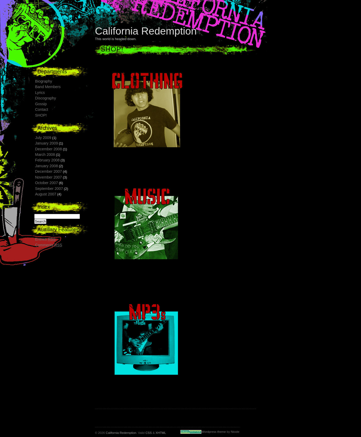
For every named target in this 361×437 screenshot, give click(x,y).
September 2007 (49, 188)
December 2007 (48, 171)
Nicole (235, 431)
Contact (41, 109)
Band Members (48, 87)
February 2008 (47, 160)
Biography (43, 81)
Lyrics (40, 92)
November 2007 (48, 177)
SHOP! (41, 115)
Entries (45, 239)
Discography (45, 98)
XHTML (161, 432)
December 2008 (48, 149)
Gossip (41, 104)
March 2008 (45, 154)
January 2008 (46, 166)
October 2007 (46, 183)
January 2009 (46, 143)
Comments (48, 245)
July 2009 (43, 138)
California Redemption (146, 31)
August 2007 (45, 194)
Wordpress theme (213, 431)
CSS (149, 432)
